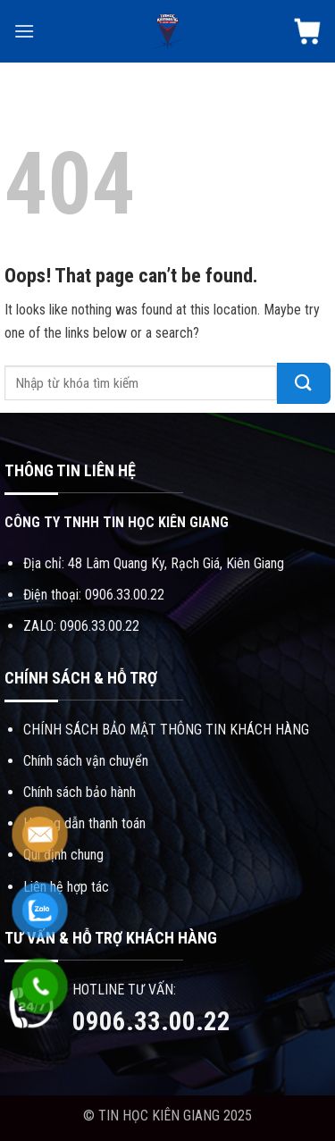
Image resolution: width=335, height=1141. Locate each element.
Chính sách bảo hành (79, 792)
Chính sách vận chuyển (85, 760)
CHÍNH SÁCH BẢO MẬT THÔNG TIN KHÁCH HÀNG (166, 729)
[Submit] (304, 383)
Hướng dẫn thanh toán (84, 823)
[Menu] (24, 31)
